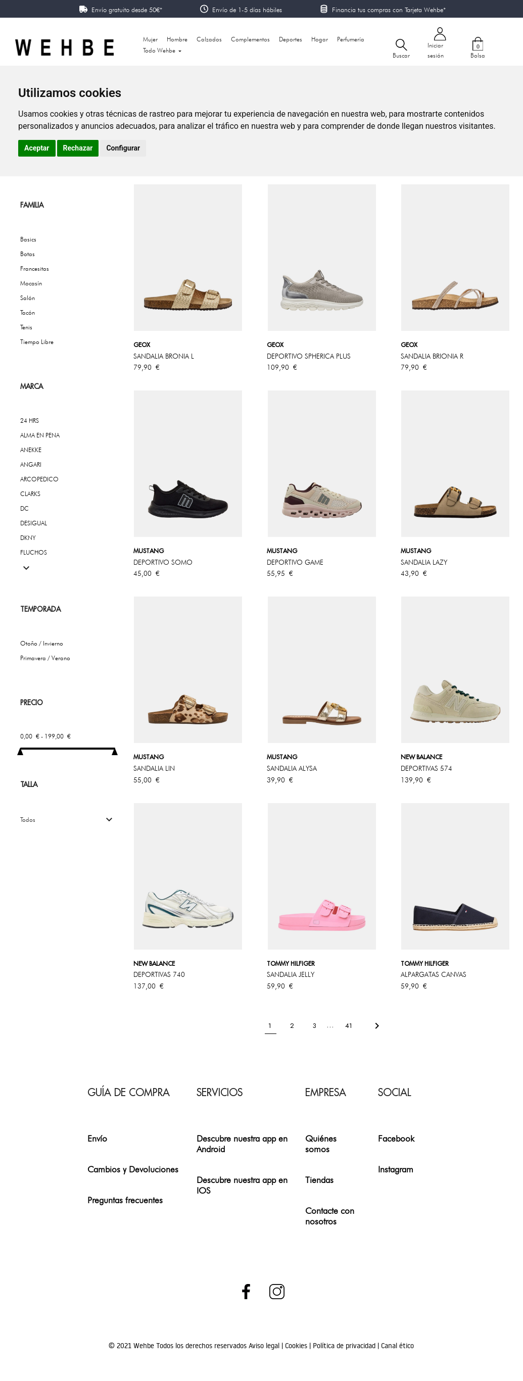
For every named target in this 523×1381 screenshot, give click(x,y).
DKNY (28, 537)
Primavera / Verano (45, 658)
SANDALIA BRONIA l (163, 356)
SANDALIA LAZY (424, 562)
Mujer (150, 39)
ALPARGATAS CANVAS (433, 974)
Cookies (297, 1345)
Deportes (290, 39)
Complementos (250, 39)
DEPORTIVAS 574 (426, 768)
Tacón (27, 312)
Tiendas (319, 1179)
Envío (97, 1138)
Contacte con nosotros (329, 1215)
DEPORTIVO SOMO (163, 562)
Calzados (209, 39)
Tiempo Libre (37, 342)
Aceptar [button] (37, 148)
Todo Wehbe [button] (160, 50)
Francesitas (34, 268)
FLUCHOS (33, 552)
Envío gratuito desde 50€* (126, 10)
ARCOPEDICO (39, 479)
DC (24, 508)
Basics (28, 239)
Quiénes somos (321, 1143)
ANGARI (30, 464)
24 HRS (29, 420)
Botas (27, 254)
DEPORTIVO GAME (295, 562)
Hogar (319, 39)
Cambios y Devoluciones (132, 1169)
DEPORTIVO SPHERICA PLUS (309, 356)
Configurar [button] (123, 148)
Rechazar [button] (78, 148)
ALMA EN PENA (40, 435)
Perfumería (350, 39)
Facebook (396, 1138)
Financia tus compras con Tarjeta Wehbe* (389, 10)
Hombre (177, 39)
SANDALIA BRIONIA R (432, 356)
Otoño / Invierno (41, 643)
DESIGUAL (33, 523)
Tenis (26, 327)
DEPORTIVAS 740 (159, 974)
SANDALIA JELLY (290, 974)
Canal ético (397, 1345)
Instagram (395, 1169)
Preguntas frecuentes (125, 1200)
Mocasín (31, 283)
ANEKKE (30, 450)
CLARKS (30, 494)
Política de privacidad (345, 1345)
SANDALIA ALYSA (292, 768)
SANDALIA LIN (154, 768)
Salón (27, 298)
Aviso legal (265, 1345)
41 (349, 1025)
